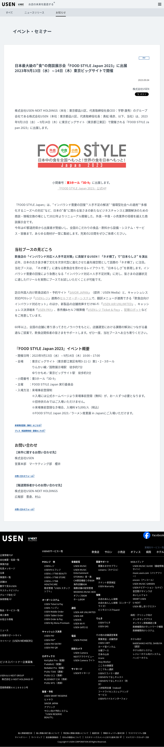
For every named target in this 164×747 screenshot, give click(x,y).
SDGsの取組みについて (71, 737)
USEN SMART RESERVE (55, 696)
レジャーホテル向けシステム (147, 654)
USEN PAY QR (51, 647)
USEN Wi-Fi (79, 623)
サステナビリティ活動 (137, 733)
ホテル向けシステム (142, 650)
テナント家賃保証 (106, 582)
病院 (148, 552)
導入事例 (4, 615)
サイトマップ (36, 737)
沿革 (2, 573)
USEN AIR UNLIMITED (117, 304)
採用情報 (4, 599)
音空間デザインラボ (142, 591)
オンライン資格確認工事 (144, 623)
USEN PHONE (80, 640)
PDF (143, 57)
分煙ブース (103, 650)
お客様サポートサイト (11, 635)
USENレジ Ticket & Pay (103, 310)
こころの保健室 (105, 665)
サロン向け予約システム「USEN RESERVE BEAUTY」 (56, 714)
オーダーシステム (50, 600)
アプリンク (49, 707)
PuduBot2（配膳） (53, 664)
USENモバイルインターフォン (112, 698)
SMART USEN (139, 599)
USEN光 (77, 620)
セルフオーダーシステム (76, 298)
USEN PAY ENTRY (52, 644)
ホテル (160, 552)
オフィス (136, 552)
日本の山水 (103, 654)
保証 (98, 578)
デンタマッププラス (142, 619)
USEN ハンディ (51, 608)
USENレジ (41, 298)
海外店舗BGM (80, 584)
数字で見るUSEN (8, 586)
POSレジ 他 (48, 562)
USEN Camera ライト (84, 660)
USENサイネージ (82, 673)
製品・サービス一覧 (9, 610)
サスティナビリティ (9, 590)
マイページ (17, 641)
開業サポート (102, 562)
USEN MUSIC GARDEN (144, 584)
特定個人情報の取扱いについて (75, 733)
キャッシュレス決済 (52, 631)
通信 (73, 608)
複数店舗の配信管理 (83, 588)
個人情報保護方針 (25, 733)
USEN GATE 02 (81, 627)
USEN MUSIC (80, 566)
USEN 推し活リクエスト (144, 606)
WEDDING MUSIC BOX (85, 592)
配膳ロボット (132, 310)
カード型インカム (106, 646)
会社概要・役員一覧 (9, 560)
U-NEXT (136, 602)
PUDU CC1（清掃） (54, 675)
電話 (73, 636)
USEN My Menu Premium (56, 623)
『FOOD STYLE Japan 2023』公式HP (82, 188)
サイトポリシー (21, 737)
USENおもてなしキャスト (110, 677)
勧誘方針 (95, 733)
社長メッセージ (7, 569)
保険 (98, 595)
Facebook (153, 535)
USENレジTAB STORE (54, 577)
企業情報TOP (6, 555)
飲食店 (95, 552)
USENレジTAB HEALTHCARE (51, 583)
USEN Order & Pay (53, 619)
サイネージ (76, 669)
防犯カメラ (76, 648)
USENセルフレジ (52, 570)
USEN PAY (44, 310)
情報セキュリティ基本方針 (114, 733)
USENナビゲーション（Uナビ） (148, 587)
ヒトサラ (48, 699)
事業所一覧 (5, 577)
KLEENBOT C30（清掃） (56, 679)
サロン (108, 552)
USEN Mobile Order (54, 611)
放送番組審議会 (52, 737)
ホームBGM (79, 599)
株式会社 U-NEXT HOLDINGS (16, 679)
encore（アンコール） (144, 580)
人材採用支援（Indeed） (110, 688)
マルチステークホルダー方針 (137, 737)
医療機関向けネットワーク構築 (148, 627)
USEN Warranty (106, 586)
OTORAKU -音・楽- (83, 577)
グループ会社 (6, 595)
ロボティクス (48, 656)
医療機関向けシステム (143, 630)
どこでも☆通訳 (105, 669)
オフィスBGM (80, 595)
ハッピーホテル (140, 658)
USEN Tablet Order (53, 615)
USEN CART (104, 643)
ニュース (4, 630)
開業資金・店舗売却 (108, 639)
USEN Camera (81, 653)
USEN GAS (103, 626)
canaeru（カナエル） (108, 570)
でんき (99, 618)
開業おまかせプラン (108, 566)
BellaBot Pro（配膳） (55, 668)
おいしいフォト (140, 595)
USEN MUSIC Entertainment (81, 571)
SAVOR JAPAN (78, 292)
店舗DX (3, 582)
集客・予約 (47, 691)
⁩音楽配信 (75, 562)
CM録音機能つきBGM (84, 580)
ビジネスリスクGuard (108, 610)
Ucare (101, 658)
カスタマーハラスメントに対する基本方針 (102, 737)
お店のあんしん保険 (108, 599)
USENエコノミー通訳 (108, 673)
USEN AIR (78, 616)
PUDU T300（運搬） (54, 671)
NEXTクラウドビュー (84, 656)
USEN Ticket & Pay (53, 604)
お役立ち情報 (6, 619)
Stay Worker (104, 662)
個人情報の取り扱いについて (48, 733)
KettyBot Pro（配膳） (55, 660)
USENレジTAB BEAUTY (55, 573)
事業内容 (4, 564)
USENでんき (104, 622)
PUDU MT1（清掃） (54, 683)
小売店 (121, 552)
